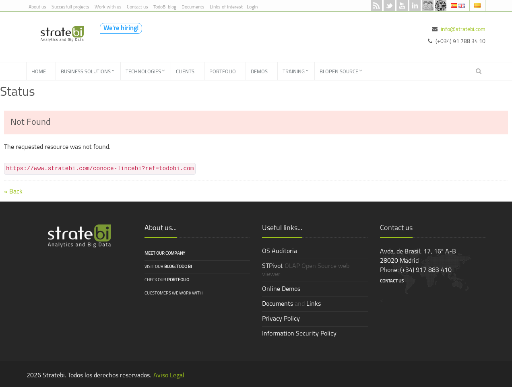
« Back (13, 192)
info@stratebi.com (463, 30)
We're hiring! (120, 28)
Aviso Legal (168, 376)
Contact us (137, 7)
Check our (167, 280)
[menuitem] (41, 71)
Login (252, 7)
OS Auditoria (279, 251)
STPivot (272, 266)
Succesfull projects (70, 7)
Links (313, 304)
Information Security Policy (299, 334)
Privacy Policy (281, 319)
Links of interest (226, 7)
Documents (193, 7)
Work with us (108, 7)
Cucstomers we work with (173, 293)
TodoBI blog (164, 7)
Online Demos (281, 289)
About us (37, 7)
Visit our (168, 267)
